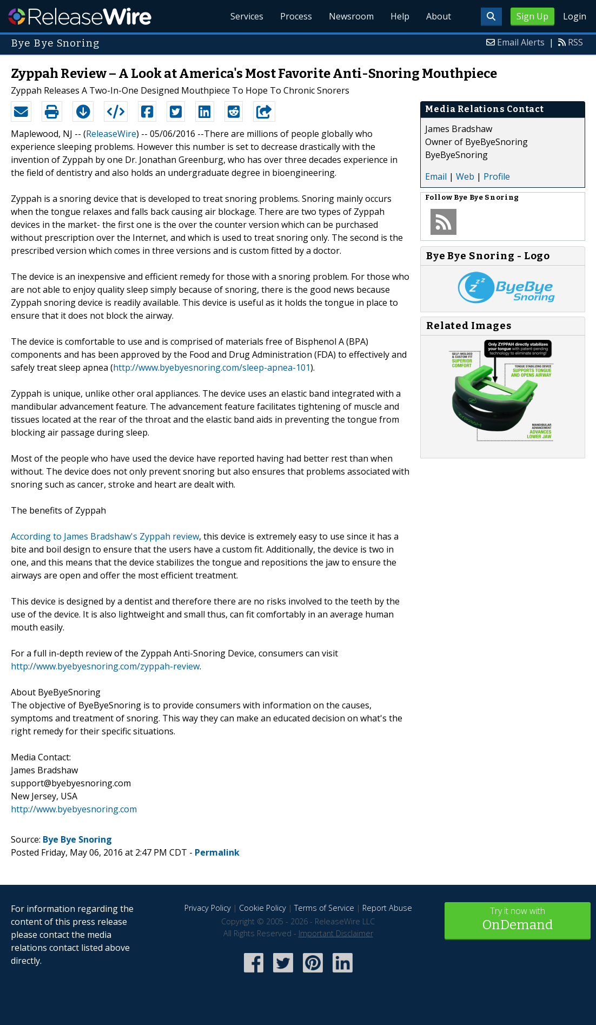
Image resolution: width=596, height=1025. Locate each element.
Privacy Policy (207, 908)
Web (465, 176)
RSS (575, 42)
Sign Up (532, 16)
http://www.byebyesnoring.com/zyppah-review (105, 666)
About (438, 16)
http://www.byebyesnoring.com (74, 809)
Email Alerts (521, 42)
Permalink (217, 852)
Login (574, 16)
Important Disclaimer (336, 933)
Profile (497, 176)
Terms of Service (324, 908)
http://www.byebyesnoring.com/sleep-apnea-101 (211, 367)
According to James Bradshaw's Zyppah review (105, 536)
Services (244, 16)
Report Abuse (387, 908)
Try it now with (518, 920)
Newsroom (349, 16)
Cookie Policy (262, 908)
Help (398, 16)
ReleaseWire (79, 16)
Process (294, 16)
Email (436, 176)
